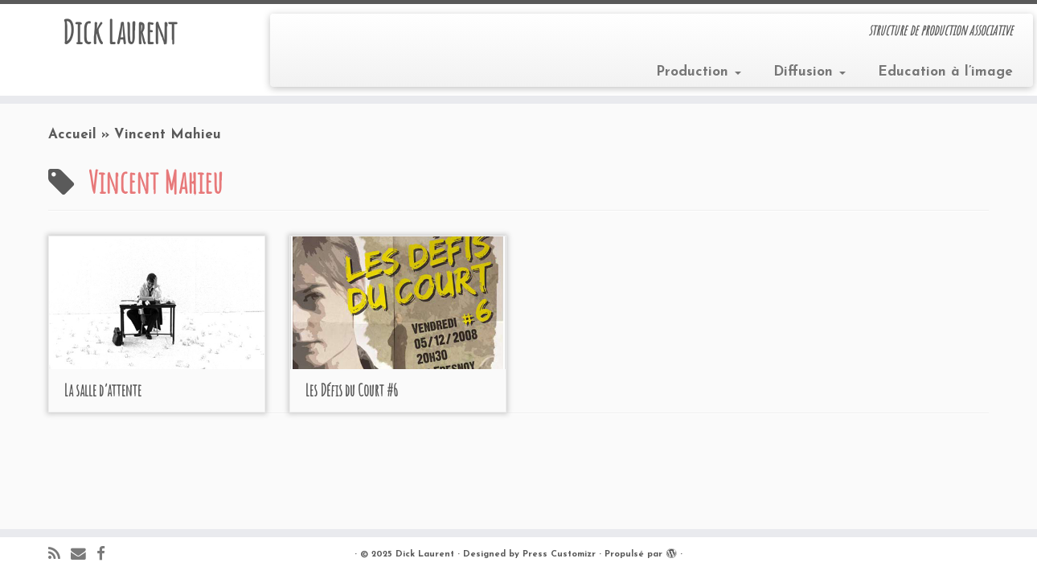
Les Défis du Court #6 (351, 390)
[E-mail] (83, 555)
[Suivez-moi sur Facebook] (106, 555)
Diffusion (809, 72)
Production (698, 72)
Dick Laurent (119, 32)
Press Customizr (559, 554)
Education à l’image (945, 72)
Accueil (72, 135)
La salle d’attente (102, 390)
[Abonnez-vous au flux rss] (59, 555)
